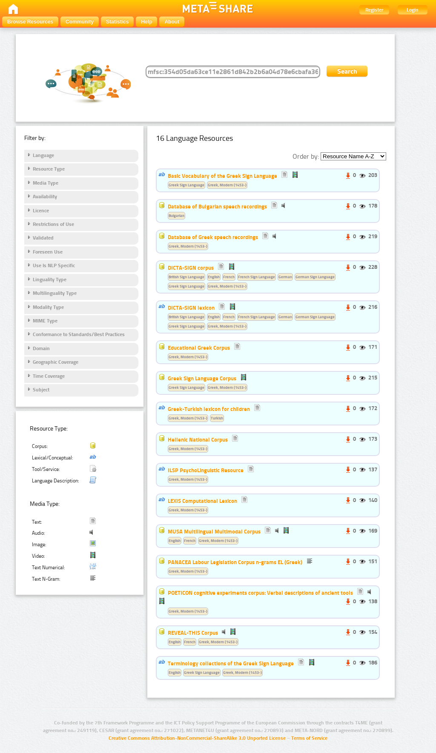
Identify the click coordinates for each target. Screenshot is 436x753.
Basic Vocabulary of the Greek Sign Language (222, 175)
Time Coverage (49, 376)
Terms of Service (309, 738)
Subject (41, 390)
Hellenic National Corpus (198, 439)
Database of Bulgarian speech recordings (217, 206)
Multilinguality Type (55, 293)
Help (146, 22)
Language (43, 155)
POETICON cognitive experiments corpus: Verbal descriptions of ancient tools (260, 592)
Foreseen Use (48, 252)
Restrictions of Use (53, 224)
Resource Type (49, 169)
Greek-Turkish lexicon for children (209, 408)
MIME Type (45, 321)
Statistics (117, 22)
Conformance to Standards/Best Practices (79, 334)
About (171, 22)
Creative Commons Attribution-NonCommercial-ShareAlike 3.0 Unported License (197, 738)
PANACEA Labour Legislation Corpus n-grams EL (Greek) (235, 562)
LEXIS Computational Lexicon (202, 500)
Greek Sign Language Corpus (202, 378)
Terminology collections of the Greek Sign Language (231, 663)
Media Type (45, 183)
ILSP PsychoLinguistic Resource (206, 470)
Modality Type (48, 307)
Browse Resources (30, 22)
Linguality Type (49, 279)
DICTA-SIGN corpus (191, 267)
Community (80, 22)
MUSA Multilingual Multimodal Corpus (214, 531)
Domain (41, 348)
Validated (43, 238)
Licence (41, 211)
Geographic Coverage (55, 362)
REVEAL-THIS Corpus (193, 632)
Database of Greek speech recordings (213, 237)
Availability (45, 197)
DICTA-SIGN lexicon (191, 307)
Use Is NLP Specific (54, 265)
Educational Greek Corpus (199, 347)
